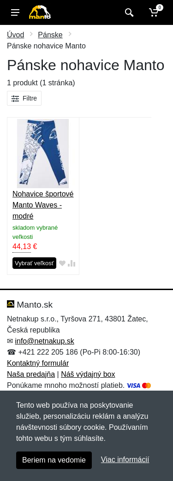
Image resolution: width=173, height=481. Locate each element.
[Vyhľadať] (128, 12)
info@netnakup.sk (44, 341)
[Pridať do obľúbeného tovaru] (62, 263)
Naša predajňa (31, 374)
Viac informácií (125, 459)
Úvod (15, 35)
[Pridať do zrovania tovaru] (71, 263)
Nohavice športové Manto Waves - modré (43, 205)
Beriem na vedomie (54, 460)
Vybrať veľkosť (34, 263)
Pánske (50, 35)
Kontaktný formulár (38, 363)
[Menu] (15, 12)
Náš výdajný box (88, 374)
